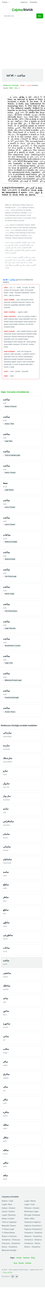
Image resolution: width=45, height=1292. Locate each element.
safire (5, 1116)
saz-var (6, 787)
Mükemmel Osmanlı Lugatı (13, 680)
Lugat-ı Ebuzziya (10, 628)
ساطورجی (8, 935)
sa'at (5, 539)
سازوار (6, 783)
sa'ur (5, 1015)
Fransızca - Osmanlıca (11, 1243)
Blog (33, 1258)
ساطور (6, 922)
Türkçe (4, 2)
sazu (5, 774)
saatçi (5, 977)
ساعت (6, 399)
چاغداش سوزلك (7, 1272)
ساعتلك (6, 985)
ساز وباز (7, 796)
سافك (5, 1124)
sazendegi (7, 736)
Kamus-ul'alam (8, 1219)
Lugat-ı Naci (7, 1204)
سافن (5, 1162)
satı (4, 913)
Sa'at (5, 487)
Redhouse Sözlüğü (11, 85)
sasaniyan (7, 863)
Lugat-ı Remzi (9, 490)
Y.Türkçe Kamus (8, 1233)
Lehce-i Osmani (10, 507)
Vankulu (26, 1258)
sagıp (5, 1053)
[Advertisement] (22, 43)
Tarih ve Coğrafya (9, 1222)
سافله (6, 1150)
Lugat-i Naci (8, 441)
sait (4, 1002)
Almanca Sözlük (10, 559)
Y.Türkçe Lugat (8, 1229)
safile (5, 1154)
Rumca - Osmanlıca (32, 1247)
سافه (5, 1175)
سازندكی (7, 732)
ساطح (6, 884)
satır (5, 901)
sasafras (6, 825)
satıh (5, 888)
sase (5, 876)
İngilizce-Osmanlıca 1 (33, 1226)
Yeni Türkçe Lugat (10, 576)
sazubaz (6, 800)
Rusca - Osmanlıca (9, 1247)
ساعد (5, 998)
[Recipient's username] (19, 15)
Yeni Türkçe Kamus (11, 611)
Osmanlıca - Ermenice (33, 1233)
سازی (5, 808)
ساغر (5, 1061)
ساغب (6, 1048)
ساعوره (6, 1023)
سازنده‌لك (7, 758)
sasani (5, 850)
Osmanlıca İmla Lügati (11, 697)
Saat (5, 420)
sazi (4, 812)
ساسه (6, 871)
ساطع (5, 909)
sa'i (4, 1040)
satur (5, 926)
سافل (5, 1137)
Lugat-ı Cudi (8, 663)
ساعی (6, 1036)
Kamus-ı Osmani (10, 472)
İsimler (19, 1258)
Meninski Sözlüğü (9, 1250)
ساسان (6, 833)
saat (5, 403)
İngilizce (24, 2)
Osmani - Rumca (10, 712)
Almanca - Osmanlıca (33, 1236)
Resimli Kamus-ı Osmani (12, 645)
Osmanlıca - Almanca (33, 1240)
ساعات (6, 534)
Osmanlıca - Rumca (32, 1243)
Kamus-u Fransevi (10, 406)
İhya (15, 1263)
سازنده (6, 745)
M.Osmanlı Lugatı (31, 1211)
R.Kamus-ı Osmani (31, 1208)
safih (5, 1179)
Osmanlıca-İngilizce (32, 1222)
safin (5, 1166)
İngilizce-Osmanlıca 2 (33, 1229)
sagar (5, 1065)
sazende (6, 749)
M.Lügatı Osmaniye (32, 1215)
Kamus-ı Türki (9, 424)
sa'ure (5, 1027)
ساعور (6, 1011)
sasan (5, 838)
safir (5, 1103)
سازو (5, 770)
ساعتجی (7, 973)
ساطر (5, 897)
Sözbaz (28, 1263)
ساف (5, 1086)
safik (5, 1128)
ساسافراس (8, 821)
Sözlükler (33, 2)
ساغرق (6, 1074)
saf (4, 1091)
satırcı (5, 939)
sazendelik (7, 762)
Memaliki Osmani (9, 1226)
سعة (5, 482)
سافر (5, 1099)
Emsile (21, 1263)
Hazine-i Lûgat (9, 593)
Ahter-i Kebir (29, 1219)
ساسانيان (7, 859)
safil (5, 1141)
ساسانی (7, 846)
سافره (6, 1112)
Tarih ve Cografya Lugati (12, 455)
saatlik (5, 989)
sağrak (5, 1078)
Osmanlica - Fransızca (11, 1240)
